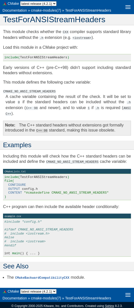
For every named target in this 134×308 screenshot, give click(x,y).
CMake (13, 4)
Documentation (15, 10)
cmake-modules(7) (46, 10)
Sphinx (109, 304)
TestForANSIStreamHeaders (88, 10)
